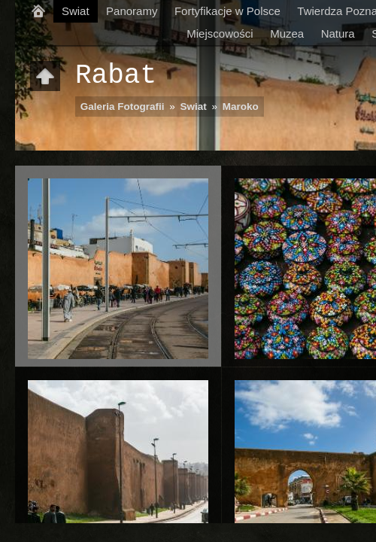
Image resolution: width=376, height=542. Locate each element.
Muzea (287, 33)
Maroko (241, 106)
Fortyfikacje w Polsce (227, 11)
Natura (338, 33)
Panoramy (131, 11)
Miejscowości (219, 33)
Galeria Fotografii (122, 106)
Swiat (75, 11)
